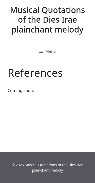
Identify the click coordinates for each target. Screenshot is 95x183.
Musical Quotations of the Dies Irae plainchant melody (47, 19)
